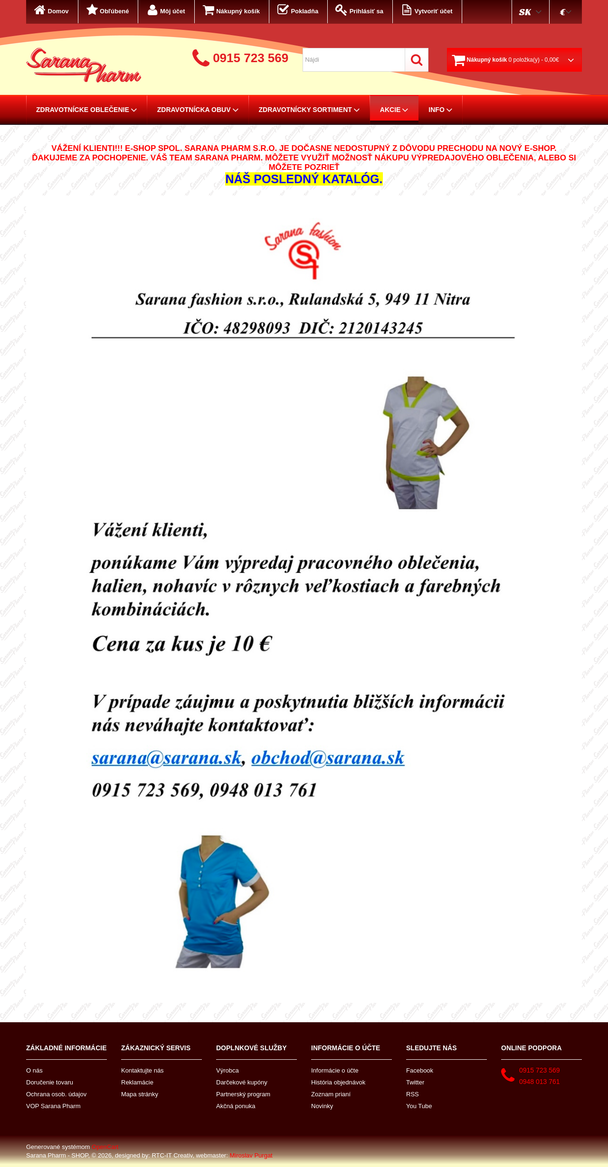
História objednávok (338, 1082)
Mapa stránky (139, 1094)
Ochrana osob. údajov (56, 1094)
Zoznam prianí (331, 1094)
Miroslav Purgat (250, 1155)
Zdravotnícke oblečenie (86, 109)
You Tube (419, 1106)
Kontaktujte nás (142, 1070)
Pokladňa (297, 10)
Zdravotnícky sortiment (309, 109)
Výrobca (227, 1070)
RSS (412, 1094)
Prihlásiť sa (358, 10)
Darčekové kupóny (241, 1082)
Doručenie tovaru (49, 1082)
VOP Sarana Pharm (53, 1106)
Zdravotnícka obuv (198, 109)
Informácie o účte (335, 1070)
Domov (50, 10)
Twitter (415, 1082)
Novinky (322, 1106)
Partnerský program (243, 1094)
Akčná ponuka (235, 1106)
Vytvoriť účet (426, 10)
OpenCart (105, 1146)
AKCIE (394, 109)
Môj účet (164, 10)
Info (440, 109)
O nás (34, 1070)
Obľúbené (107, 10)
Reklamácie (137, 1082)
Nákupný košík (230, 10)
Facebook (419, 1070)
